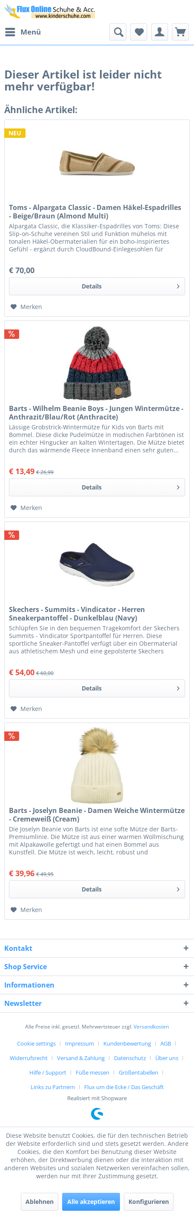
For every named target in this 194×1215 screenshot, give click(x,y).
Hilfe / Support (47, 1072)
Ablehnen (40, 1202)
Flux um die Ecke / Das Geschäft (124, 1087)
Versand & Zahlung (81, 1058)
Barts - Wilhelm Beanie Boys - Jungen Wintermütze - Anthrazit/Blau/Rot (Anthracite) (96, 412)
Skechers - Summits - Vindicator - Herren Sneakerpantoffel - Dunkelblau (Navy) (77, 613)
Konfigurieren (148, 1202)
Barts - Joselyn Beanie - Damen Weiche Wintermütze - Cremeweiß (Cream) (97, 814)
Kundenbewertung (127, 1043)
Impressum (79, 1043)
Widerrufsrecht (29, 1058)
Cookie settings (36, 1043)
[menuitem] (22, 32)
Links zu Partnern (53, 1087)
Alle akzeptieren (91, 1202)
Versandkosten (151, 1026)
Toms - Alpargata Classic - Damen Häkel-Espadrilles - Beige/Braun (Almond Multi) (95, 211)
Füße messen (92, 1072)
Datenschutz (130, 1058)
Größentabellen (138, 1072)
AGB (165, 1043)
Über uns (166, 1058)
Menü (23, 31)
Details (131, 285)
